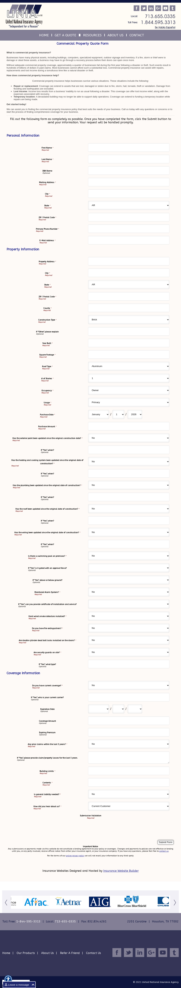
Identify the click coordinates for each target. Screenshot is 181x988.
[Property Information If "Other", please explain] (129, 331)
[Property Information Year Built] (129, 343)
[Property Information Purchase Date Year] (134, 414)
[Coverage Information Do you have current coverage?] (129, 685)
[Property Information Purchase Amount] (129, 426)
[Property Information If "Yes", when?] (129, 449)
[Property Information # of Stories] (129, 378)
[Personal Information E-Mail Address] (129, 240)
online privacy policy (75, 856)
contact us (164, 851)
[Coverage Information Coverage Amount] (129, 720)
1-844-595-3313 (28, 921)
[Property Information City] (129, 272)
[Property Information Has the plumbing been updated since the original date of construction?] (129, 485)
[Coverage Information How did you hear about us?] (129, 806)
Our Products (26, 953)
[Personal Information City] (129, 193)
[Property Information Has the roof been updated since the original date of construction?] (129, 508)
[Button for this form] (6, 902)
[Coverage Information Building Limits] (129, 771)
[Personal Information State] (129, 205)
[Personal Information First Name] (129, 147)
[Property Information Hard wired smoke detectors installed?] (129, 616)
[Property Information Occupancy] (129, 390)
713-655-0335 (65, 921)
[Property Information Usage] (129, 402)
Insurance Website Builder (121, 870)
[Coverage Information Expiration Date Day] (118, 709)
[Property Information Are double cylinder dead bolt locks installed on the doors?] (129, 640)
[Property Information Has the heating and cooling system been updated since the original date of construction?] (129, 461)
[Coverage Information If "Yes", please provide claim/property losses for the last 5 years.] (129, 757)
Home (6, 953)
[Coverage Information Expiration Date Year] (134, 709)
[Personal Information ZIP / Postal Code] (129, 217)
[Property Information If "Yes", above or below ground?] (129, 580)
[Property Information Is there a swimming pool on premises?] (129, 555)
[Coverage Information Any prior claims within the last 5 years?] (129, 744)
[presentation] (38, 826)
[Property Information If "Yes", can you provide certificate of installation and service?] (129, 604)
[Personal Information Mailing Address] (129, 182)
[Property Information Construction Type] (129, 319)
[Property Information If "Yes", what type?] (129, 664)
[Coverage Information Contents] (129, 782)
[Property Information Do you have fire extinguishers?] (129, 628)
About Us (47, 953)
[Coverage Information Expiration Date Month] (98, 709)
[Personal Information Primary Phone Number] (129, 228)
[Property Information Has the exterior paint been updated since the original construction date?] (129, 438)
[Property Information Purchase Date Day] (118, 414)
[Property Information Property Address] (129, 261)
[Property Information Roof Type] (129, 366)
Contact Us (93, 953)
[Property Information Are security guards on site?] (129, 652)
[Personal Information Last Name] (129, 159)
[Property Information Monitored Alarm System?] (129, 592)
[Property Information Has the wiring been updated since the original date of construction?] (129, 532)
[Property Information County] (129, 308)
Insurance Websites (55, 870)
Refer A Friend (70, 953)
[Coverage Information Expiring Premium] (129, 732)
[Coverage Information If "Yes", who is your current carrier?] (129, 697)
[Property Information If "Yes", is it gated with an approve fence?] (129, 567)
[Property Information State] (129, 284)
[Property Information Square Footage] (129, 354)
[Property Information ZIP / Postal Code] (129, 296)
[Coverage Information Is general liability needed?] (129, 794)
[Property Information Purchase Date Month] (98, 414)
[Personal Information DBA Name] (129, 170)
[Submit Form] (166, 842)
